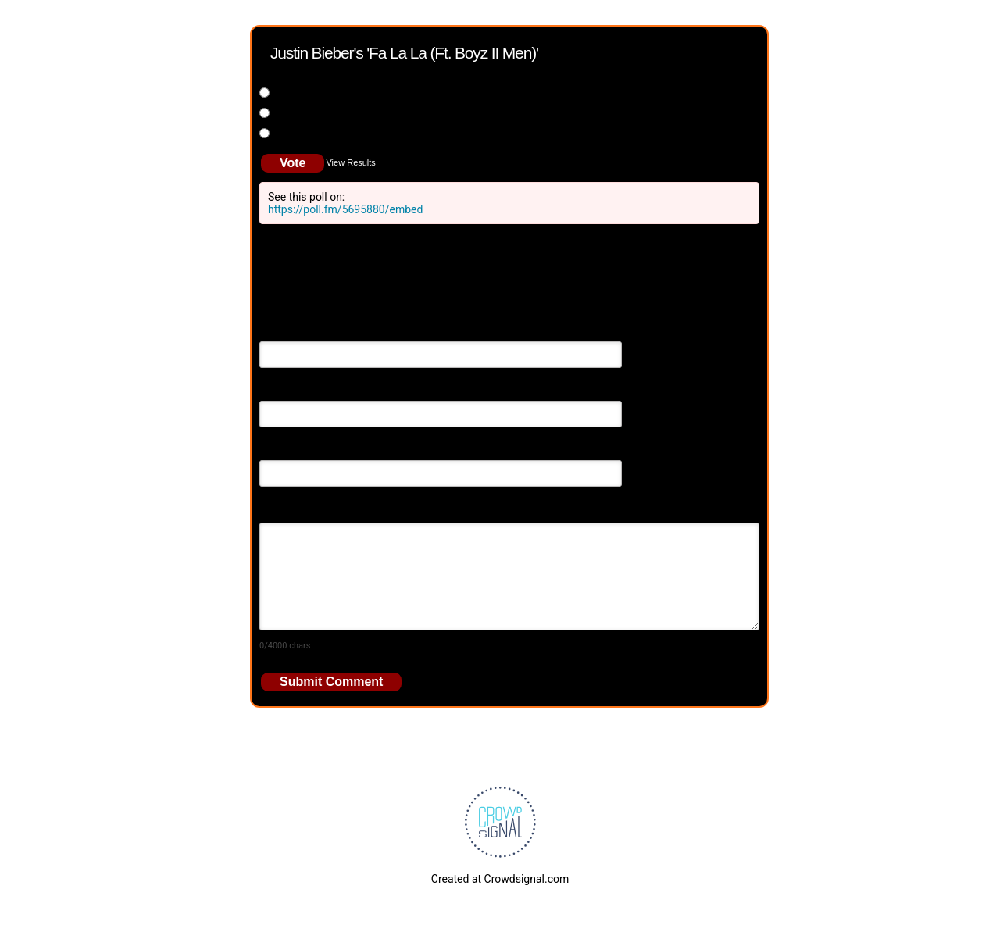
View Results (350, 162)
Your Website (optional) (316, 449)
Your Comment (295, 508)
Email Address (294, 390)
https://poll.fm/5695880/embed (345, 209)
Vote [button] (292, 163)
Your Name (286, 330)
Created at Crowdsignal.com (500, 879)
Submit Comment (331, 681)
